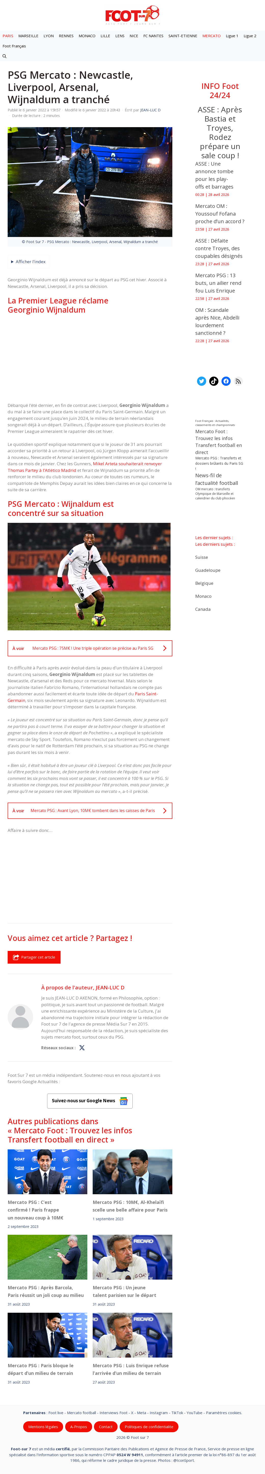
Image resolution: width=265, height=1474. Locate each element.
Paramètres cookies (223, 1412)
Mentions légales (43, 1426)
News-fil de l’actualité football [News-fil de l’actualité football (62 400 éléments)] (216, 479)
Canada (203, 609)
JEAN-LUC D (110, 987)
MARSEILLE (28, 35)
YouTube (194, 1412)
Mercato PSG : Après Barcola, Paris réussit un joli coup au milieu (46, 1291)
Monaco (203, 596)
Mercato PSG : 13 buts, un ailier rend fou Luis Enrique (218, 283)
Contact (106, 1426)
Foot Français (14, 45)
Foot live (55, 1412)
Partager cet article (34, 957)
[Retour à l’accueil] (133, 15)
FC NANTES (153, 35)
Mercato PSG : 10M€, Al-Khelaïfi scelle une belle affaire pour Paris (130, 1206)
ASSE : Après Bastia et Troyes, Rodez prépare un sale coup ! (220, 132)
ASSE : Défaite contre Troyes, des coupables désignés (219, 248)
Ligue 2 (250, 35)
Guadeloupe (207, 570)
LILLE (105, 35)
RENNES (66, 35)
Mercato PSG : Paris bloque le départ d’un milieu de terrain (41, 1369)
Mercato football (81, 1412)
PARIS (8, 35)
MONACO (87, 35)
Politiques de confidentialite (148, 1426)
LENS (119, 35)
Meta (141, 1412)
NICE (134, 35)
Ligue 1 (232, 35)
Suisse (201, 557)
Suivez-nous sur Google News (90, 1101)
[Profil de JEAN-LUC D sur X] (82, 1048)
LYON (49, 35)
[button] (4, 56)
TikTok (177, 1412)
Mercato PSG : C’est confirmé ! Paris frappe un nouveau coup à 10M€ (35, 1210)
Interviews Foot (114, 1412)
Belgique (204, 583)
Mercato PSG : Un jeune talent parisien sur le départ (124, 1291)
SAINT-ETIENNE (183, 35)
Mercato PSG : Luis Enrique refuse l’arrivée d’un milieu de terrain (131, 1369)
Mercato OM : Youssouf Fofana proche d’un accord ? (219, 214)
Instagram (159, 1412)
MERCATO (211, 35)
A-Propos (78, 1426)
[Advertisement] (90, 358)
